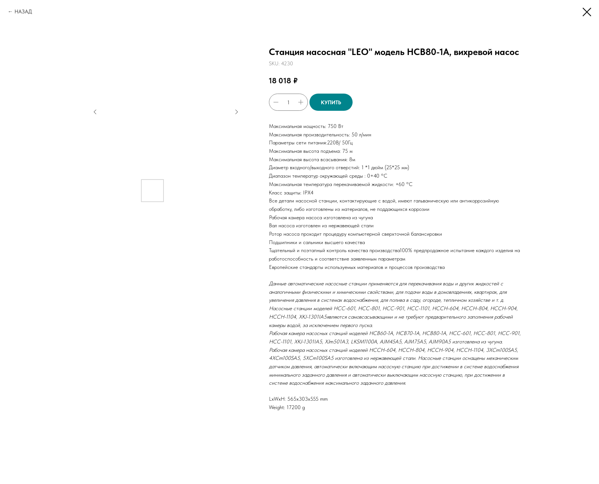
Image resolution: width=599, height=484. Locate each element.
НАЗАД (23, 11)
